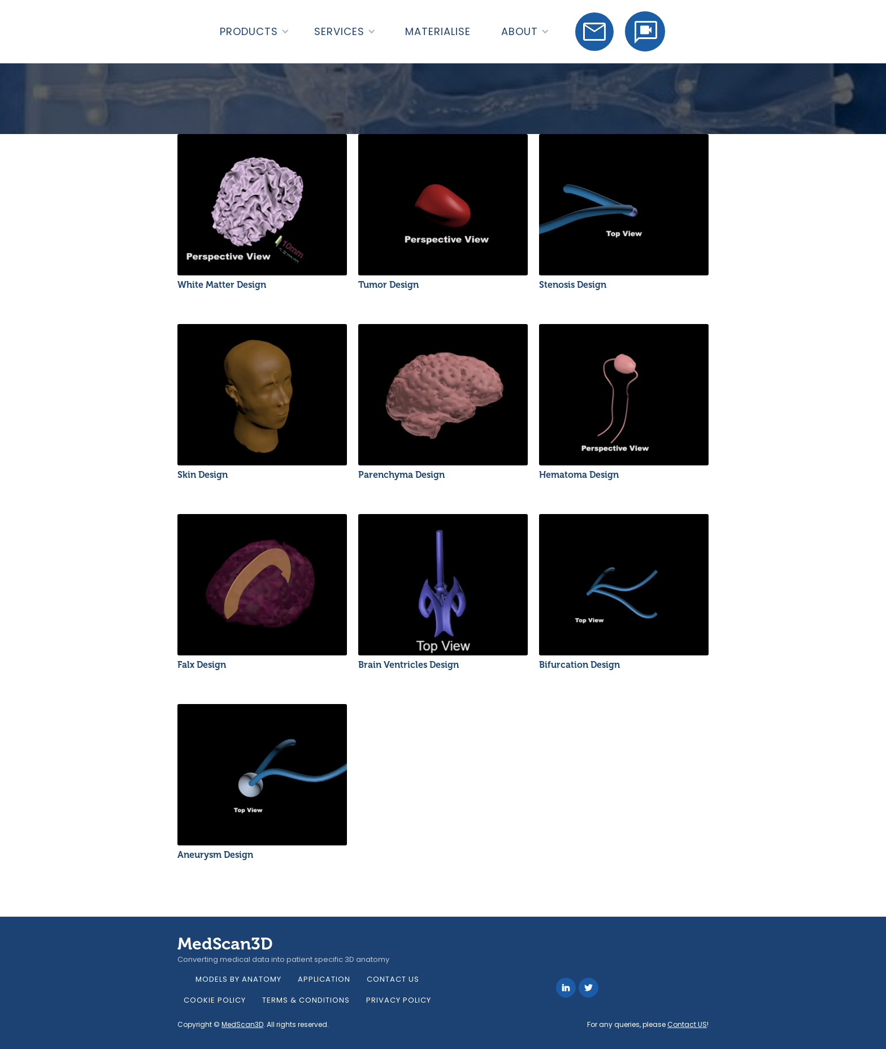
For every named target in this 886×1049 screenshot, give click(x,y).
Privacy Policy (398, 1000)
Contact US (687, 1024)
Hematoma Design (579, 474)
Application (324, 979)
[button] (254, 31)
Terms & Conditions (306, 1000)
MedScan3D (242, 1024)
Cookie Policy (215, 1000)
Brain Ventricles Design (408, 664)
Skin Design (202, 474)
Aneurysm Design (215, 854)
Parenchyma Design (401, 474)
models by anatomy (238, 979)
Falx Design (201, 664)
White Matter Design (221, 284)
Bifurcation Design (579, 664)
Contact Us (393, 979)
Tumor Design (388, 284)
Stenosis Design (572, 284)
